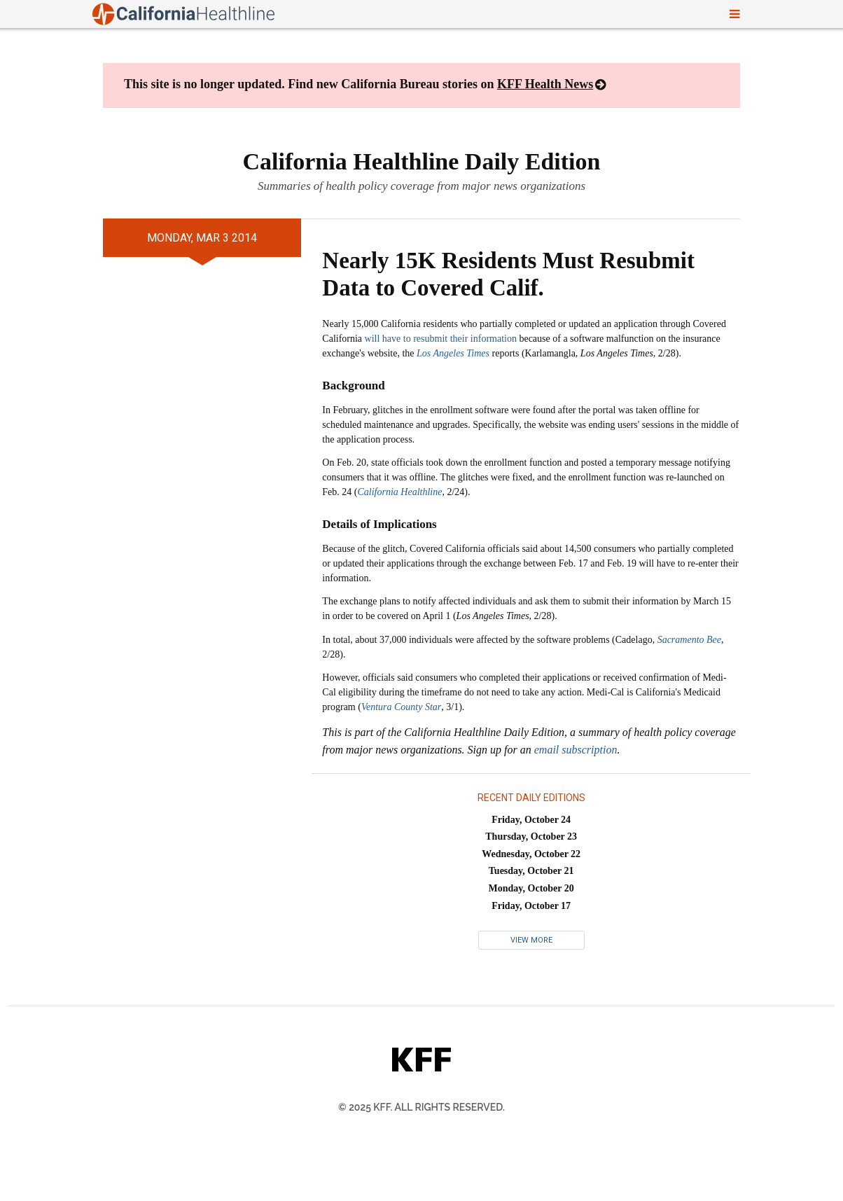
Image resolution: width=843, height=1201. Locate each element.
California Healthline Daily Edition (422, 161)
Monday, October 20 (531, 888)
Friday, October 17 (531, 906)
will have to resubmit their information (441, 338)
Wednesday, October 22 (531, 854)
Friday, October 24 (531, 819)
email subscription (576, 750)
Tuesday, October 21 (531, 871)
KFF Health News (545, 84)
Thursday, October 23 (531, 836)
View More (531, 940)
